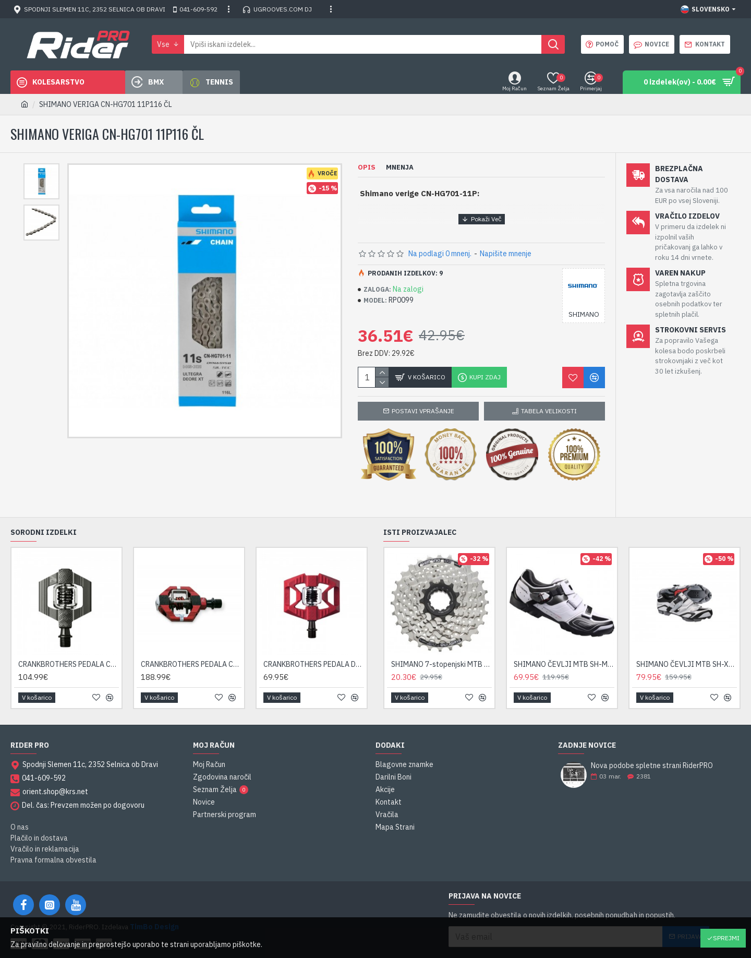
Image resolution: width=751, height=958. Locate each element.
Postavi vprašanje (423, 411)
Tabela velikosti (549, 411)
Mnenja (400, 167)
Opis (367, 167)
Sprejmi (726, 938)
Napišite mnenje (505, 253)
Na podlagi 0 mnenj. (439, 253)
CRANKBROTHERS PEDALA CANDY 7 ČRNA (191, 651)
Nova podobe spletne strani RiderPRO (652, 753)
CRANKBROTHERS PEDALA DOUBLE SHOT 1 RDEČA (313, 651)
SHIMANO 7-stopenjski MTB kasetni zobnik (441, 651)
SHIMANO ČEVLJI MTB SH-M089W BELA (564, 651)
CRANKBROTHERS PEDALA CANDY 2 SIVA (68, 651)
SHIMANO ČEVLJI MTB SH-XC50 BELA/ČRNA (686, 651)
